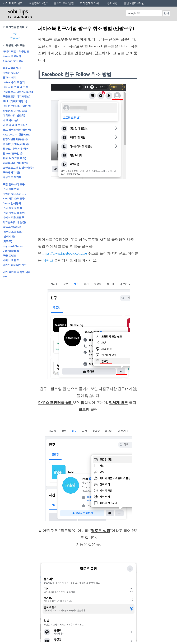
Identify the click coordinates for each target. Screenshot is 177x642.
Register (15, 38)
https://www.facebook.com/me (65, 253)
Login (15, 33)
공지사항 (112, 3)
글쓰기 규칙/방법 (64, 3)
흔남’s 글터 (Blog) (134, 3)
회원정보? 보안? (38, 3)
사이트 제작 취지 (13, 3)
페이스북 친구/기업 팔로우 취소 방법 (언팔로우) (86, 28)
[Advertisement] (88, 210)
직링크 (48, 260)
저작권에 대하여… (90, 3)
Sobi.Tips (17, 11)
